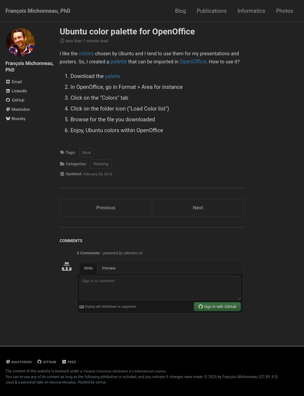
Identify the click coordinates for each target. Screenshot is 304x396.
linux (86, 161)
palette (169, 61)
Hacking (101, 172)
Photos (284, 11)
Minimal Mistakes (65, 382)
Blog (180, 11)
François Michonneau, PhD (38, 11)
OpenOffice (73, 69)
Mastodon (17, 109)
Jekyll (10, 382)
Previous (106, 217)
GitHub (49, 361)
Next (198, 217)
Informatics (251, 11)
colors (88, 53)
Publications (211, 11)
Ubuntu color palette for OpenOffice (127, 32)
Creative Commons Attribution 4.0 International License (129, 371)
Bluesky (15, 118)
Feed (73, 361)
